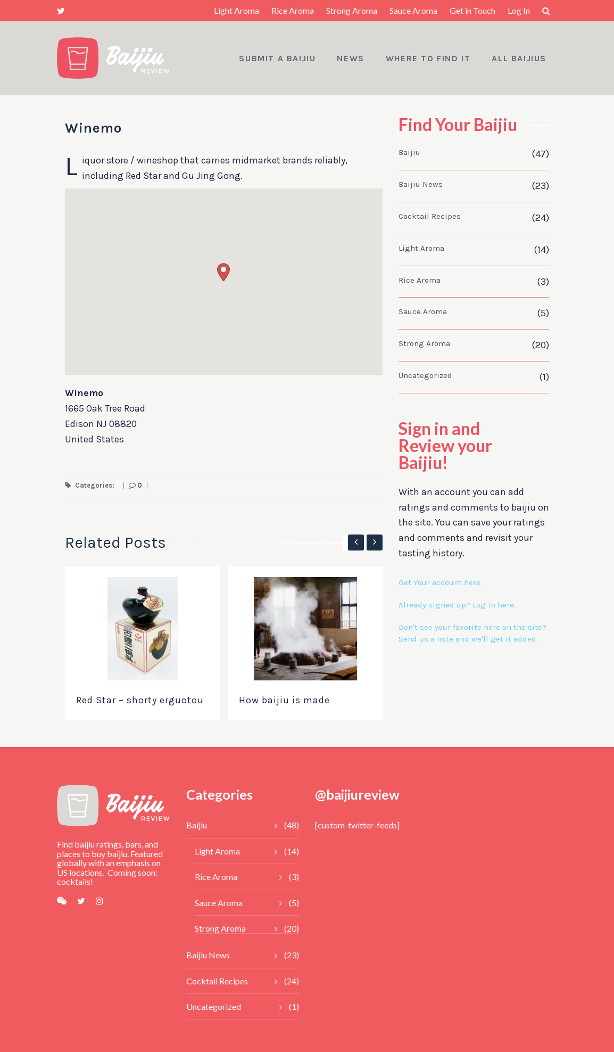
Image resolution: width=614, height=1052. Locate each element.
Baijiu (409, 152)
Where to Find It (428, 58)
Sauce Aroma (413, 10)
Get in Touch (472, 10)
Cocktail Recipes (430, 216)
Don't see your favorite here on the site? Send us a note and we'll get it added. (472, 633)
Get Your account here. (440, 582)
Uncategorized (425, 375)
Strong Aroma (351, 10)
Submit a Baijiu (277, 58)
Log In (519, 10)
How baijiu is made (284, 700)
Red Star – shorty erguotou (140, 700)
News (350, 58)
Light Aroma (236, 10)
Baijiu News (421, 184)
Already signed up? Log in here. (457, 605)
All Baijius (519, 58)
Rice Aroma (292, 10)
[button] (223, 272)
